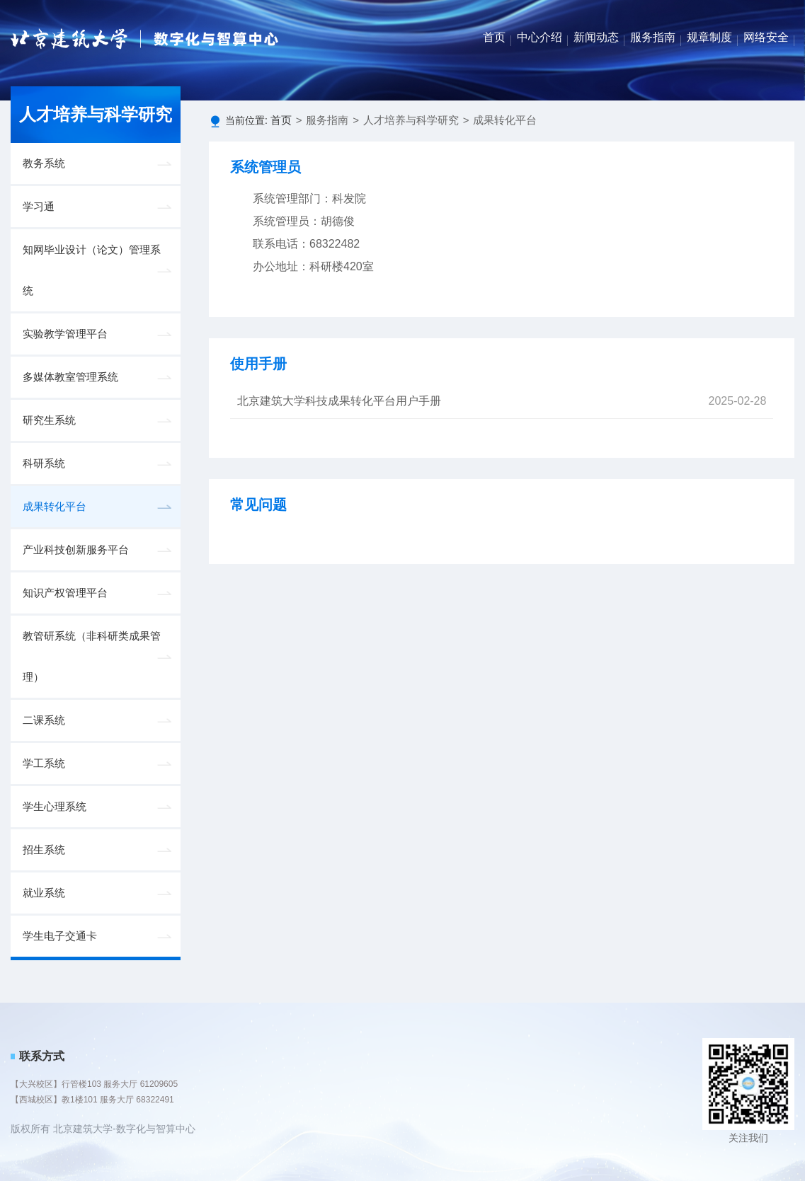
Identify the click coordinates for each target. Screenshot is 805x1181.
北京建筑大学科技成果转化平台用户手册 (339, 401)
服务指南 (652, 37)
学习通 (39, 206)
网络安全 (766, 37)
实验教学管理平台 (65, 334)
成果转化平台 (54, 506)
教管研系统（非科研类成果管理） (92, 656)
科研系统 (44, 463)
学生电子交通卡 (60, 936)
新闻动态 (596, 37)
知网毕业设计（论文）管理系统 (92, 270)
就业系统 (44, 893)
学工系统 (44, 763)
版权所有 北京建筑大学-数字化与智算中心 (103, 1128)
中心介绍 (539, 37)
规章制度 (709, 37)
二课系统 (44, 720)
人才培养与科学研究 (411, 120)
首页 (494, 37)
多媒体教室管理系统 (70, 377)
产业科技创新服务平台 (76, 549)
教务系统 (44, 163)
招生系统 (44, 849)
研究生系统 (49, 420)
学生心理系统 (54, 806)
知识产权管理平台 (65, 593)
